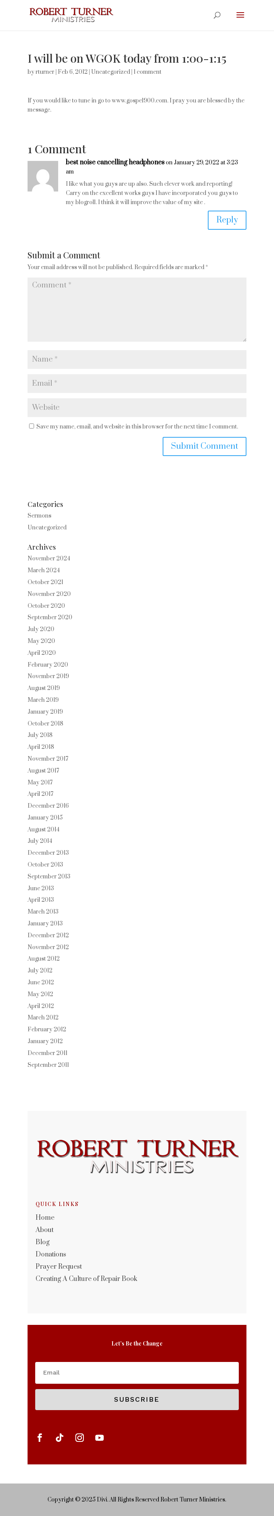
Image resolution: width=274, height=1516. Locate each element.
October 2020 (46, 606)
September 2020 (50, 617)
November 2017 (48, 759)
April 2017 (40, 794)
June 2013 (41, 888)
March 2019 (43, 700)
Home (45, 1218)
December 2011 (47, 1053)
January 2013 (45, 923)
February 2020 (48, 665)
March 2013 (43, 911)
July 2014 (40, 841)
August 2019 (44, 688)
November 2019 (48, 676)
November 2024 (49, 558)
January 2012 (45, 1041)
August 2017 (43, 770)
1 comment (147, 72)
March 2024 (44, 570)
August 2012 (44, 959)
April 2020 (42, 653)
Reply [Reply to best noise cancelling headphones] (227, 220)
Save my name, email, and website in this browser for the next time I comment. (137, 426)
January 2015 (45, 817)
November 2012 (48, 947)
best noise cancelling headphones (115, 162)
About (45, 1230)
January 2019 (45, 712)
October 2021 (45, 582)
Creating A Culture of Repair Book (86, 1279)
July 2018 (40, 735)
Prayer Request (59, 1267)
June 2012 (41, 982)
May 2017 (40, 782)
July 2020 (41, 629)
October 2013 (45, 864)
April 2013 (41, 900)
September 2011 (48, 1065)
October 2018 (45, 723)
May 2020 (41, 641)
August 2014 (43, 829)
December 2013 (48, 853)
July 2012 (40, 970)
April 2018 (41, 747)
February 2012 (47, 1029)
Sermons (39, 515)
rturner (45, 72)
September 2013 (49, 876)
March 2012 (43, 1017)
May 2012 (40, 994)
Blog (43, 1242)
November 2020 (49, 594)
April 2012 (41, 1006)
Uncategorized (110, 72)
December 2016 (48, 806)
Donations (51, 1254)
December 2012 (48, 935)
